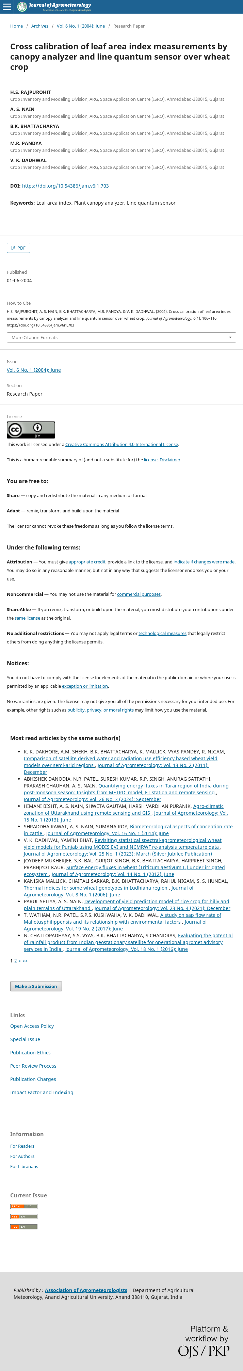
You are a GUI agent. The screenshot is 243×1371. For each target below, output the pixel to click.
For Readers (22, 1146)
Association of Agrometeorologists (86, 1290)
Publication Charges (33, 1079)
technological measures (163, 633)
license (151, 460)
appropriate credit (87, 562)
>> (25, 960)
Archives (39, 26)
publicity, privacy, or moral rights (100, 710)
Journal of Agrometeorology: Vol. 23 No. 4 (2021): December (162, 908)
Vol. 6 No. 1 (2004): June (81, 26)
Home (16, 26)
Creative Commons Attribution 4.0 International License (121, 444)
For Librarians (24, 1166)
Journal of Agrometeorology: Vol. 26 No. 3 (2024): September (92, 799)
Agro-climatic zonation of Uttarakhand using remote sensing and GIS (124, 809)
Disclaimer (170, 460)
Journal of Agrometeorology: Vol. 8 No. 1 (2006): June (109, 891)
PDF (21, 248)
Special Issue (25, 1039)
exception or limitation (85, 686)
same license (27, 618)
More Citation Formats (35, 337)
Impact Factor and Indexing (42, 1092)
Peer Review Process (33, 1066)
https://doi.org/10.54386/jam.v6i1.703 (65, 185)
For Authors (22, 1156)
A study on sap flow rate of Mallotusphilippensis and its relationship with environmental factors (122, 918)
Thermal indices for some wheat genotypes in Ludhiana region (96, 887)
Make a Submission (36, 986)
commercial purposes (139, 594)
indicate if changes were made (204, 562)
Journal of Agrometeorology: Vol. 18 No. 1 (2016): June (126, 949)
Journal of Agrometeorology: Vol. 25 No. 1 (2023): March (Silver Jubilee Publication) (118, 853)
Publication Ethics (30, 1052)
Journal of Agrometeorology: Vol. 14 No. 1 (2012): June (113, 874)
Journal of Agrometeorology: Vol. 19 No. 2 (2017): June (115, 925)
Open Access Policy (32, 1026)
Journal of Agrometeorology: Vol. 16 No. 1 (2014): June (107, 833)
